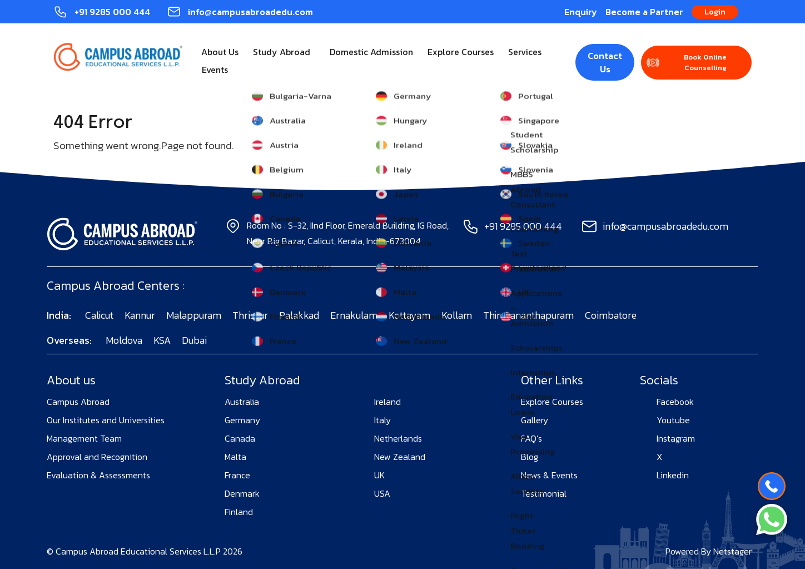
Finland (239, 511)
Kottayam (409, 315)
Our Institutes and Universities (106, 420)
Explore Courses (461, 51)
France (237, 475)
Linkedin (673, 475)
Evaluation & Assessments (98, 475)
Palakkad (299, 315)
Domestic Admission (371, 51)
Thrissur (250, 315)
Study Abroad (281, 51)
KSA (162, 340)
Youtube (673, 420)
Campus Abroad (78, 401)
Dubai (194, 340)
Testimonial (544, 493)
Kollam (456, 315)
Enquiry (580, 11)
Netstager (732, 551)
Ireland (387, 401)
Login (715, 12)
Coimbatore (611, 315)
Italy (382, 420)
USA (382, 493)
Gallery (534, 420)
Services (524, 51)
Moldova (124, 340)
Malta (235, 456)
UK (379, 475)
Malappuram (193, 315)
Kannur (140, 315)
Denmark (242, 493)
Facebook (675, 401)
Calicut (99, 315)
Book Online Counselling (705, 62)
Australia (242, 401)
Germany (242, 420)
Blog (529, 456)
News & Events (549, 475)
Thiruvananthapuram (528, 315)
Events (215, 69)
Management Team (84, 438)
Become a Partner (644, 11)
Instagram (676, 438)
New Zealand (399, 456)
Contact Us (605, 62)
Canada (240, 438)
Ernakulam (353, 315)
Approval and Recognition (97, 456)
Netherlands (398, 438)
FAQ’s (531, 438)
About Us (219, 51)
